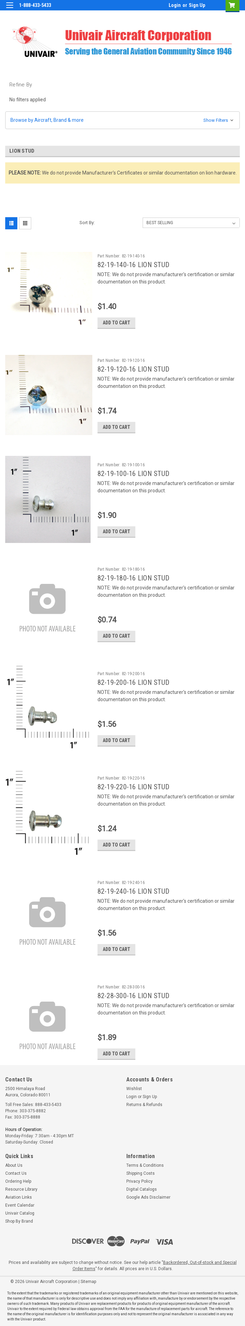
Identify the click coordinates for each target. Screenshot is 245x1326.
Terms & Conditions (145, 1165)
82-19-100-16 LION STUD (134, 473)
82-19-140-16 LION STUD (134, 265)
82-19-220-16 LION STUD (134, 787)
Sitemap (88, 1281)
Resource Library (21, 1189)
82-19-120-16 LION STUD (134, 369)
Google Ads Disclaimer (148, 1197)
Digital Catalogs (141, 1189)
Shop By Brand (19, 1221)
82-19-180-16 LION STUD (134, 578)
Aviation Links (18, 1197)
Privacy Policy (139, 1181)
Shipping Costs (140, 1173)
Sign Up (197, 5)
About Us (14, 1165)
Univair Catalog (19, 1213)
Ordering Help (18, 1181)
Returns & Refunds (144, 1104)
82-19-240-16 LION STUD (134, 891)
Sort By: (87, 222)
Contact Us (16, 1173)
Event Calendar (19, 1205)
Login (175, 5)
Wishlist (134, 1088)
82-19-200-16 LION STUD (134, 682)
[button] (122, 120)
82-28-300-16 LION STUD (134, 996)
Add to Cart (116, 322)
